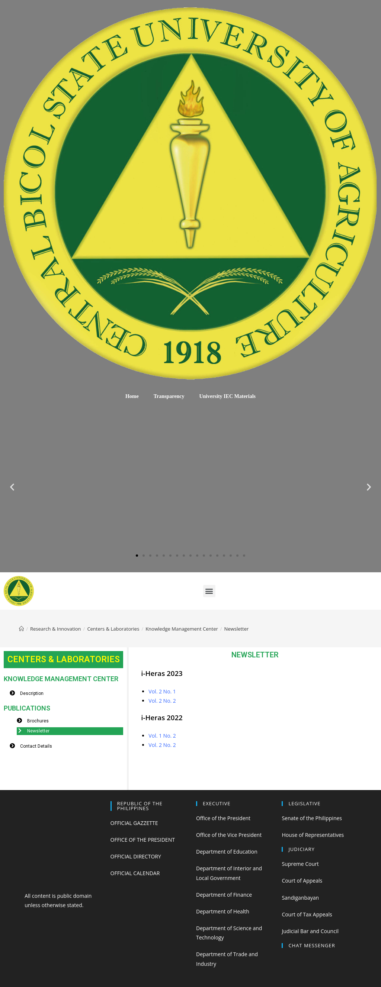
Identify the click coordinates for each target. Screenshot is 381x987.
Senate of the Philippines (312, 818)
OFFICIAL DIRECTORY (136, 856)
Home (132, 396)
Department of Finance (224, 894)
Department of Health (222, 911)
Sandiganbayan (300, 897)
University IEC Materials (227, 396)
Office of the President (223, 818)
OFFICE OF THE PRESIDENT (143, 839)
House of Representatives (313, 834)
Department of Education (226, 851)
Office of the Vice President (229, 834)
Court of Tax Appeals (307, 914)
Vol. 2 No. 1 (162, 691)
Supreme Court (300, 863)
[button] (137, 555)
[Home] (21, 628)
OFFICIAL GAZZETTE (134, 822)
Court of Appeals (302, 880)
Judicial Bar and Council (310, 931)
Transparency (169, 396)
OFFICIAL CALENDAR (135, 873)
